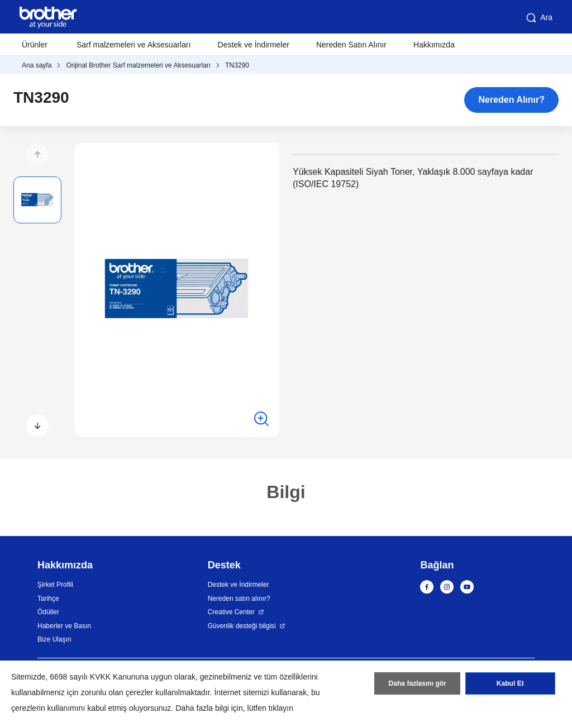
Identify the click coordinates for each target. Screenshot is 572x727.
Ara (538, 18)
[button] (37, 154)
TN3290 (237, 65)
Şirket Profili (55, 585)
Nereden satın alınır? (239, 598)
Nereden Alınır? (511, 99)
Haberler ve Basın (64, 626)
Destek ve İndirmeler (253, 44)
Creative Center (231, 612)
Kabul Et (510, 684)
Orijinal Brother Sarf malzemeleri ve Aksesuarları (138, 65)
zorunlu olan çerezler (117, 692)
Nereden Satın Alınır (351, 44)
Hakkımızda (434, 44)
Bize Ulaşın (54, 639)
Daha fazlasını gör (417, 684)
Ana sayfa (36, 65)
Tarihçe (48, 598)
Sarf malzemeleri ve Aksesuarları (134, 44)
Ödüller (48, 612)
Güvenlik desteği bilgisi (242, 626)
